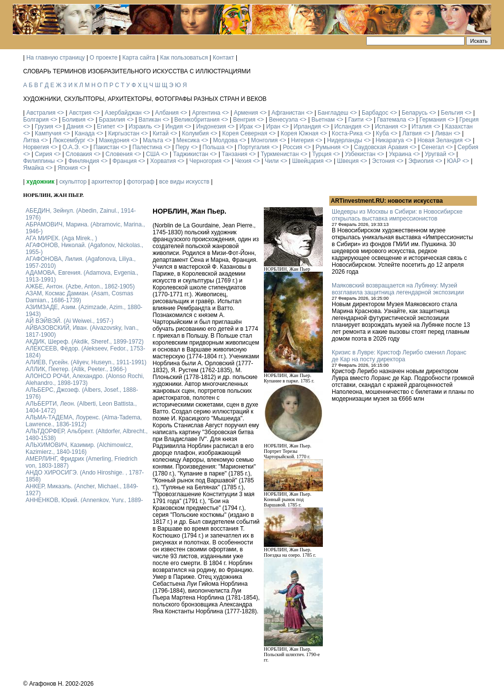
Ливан (443, 133)
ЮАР (454, 161)
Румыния (328, 147)
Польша (214, 147)
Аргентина (206, 112)
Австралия (40, 112)
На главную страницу (55, 57)
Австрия (80, 112)
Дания (75, 126)
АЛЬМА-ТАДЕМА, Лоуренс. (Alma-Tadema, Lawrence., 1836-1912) (84, 421)
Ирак (245, 126)
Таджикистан (190, 154)
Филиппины (39, 161)
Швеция (348, 161)
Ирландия (307, 126)
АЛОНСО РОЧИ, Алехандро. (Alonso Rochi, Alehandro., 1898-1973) (85, 379)
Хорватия (163, 161)
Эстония (383, 161)
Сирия (43, 154)
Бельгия (452, 112)
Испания (386, 126)
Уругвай (435, 154)
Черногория (205, 161)
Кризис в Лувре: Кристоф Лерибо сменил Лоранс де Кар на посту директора (399, 356)
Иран (273, 126)
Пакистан (106, 147)
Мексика (187, 140)
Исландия (347, 126)
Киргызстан (123, 133)
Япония (68, 167)
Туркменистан (280, 154)
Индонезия (211, 126)
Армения (246, 112)
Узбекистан (360, 154)
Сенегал (432, 147)
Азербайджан (123, 112)
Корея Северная (244, 133)
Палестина (147, 147)
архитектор (107, 181)
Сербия (468, 147)
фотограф (141, 181)
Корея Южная (299, 133)
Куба (382, 133)
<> (60, 112)
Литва (31, 140)
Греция (468, 119)
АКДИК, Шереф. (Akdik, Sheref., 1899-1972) (85, 341)
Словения (118, 154)
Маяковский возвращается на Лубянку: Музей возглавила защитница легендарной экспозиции (398, 289)
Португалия (253, 147)
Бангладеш (332, 112)
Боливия (74, 119)
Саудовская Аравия (381, 147)
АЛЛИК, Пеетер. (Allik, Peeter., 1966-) (76, 369)
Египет (106, 126)
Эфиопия (421, 161)
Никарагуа (390, 140)
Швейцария (307, 161)
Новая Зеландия (440, 140)
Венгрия (244, 119)
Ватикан (150, 119)
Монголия (264, 140)
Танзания (234, 154)
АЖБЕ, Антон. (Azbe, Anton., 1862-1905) (80, 286)
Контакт (223, 57)
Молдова (225, 140)
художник (40, 181)
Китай (160, 133)
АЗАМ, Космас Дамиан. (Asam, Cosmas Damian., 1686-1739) (79, 297)
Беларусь (414, 112)
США (153, 154)
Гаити (355, 119)
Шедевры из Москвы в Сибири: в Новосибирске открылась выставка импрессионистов (397, 215)
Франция (125, 161)
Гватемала (391, 119)
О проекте (104, 57)
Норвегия (36, 147)
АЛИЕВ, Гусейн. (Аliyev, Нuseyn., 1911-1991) (86, 362)
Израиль (140, 126)
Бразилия (112, 119)
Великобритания (197, 119)
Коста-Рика (347, 133)
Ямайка (33, 167)
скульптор (73, 181)
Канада (85, 133)
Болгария (36, 119)
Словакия (78, 154)
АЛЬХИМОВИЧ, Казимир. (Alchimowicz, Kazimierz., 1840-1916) (79, 448)
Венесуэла (283, 119)
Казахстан (458, 126)
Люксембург (69, 140)
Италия (421, 126)
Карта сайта (139, 57)
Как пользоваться (184, 57)
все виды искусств (184, 181)
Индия (174, 126)
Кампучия (48, 133)
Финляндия (83, 161)
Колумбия (195, 133)
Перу (182, 147)
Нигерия (302, 140)
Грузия (44, 126)
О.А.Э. (71, 147)
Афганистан (287, 112)
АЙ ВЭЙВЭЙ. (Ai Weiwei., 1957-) (69, 320)
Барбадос (375, 112)
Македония (114, 140)
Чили (272, 161)
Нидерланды (344, 140)
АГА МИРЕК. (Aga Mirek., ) (61, 238)
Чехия (243, 161)
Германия (432, 119)
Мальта (153, 140)
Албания (167, 112)
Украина (400, 154)
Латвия (411, 133)
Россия (292, 147)
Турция (321, 154)
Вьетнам (323, 119)
